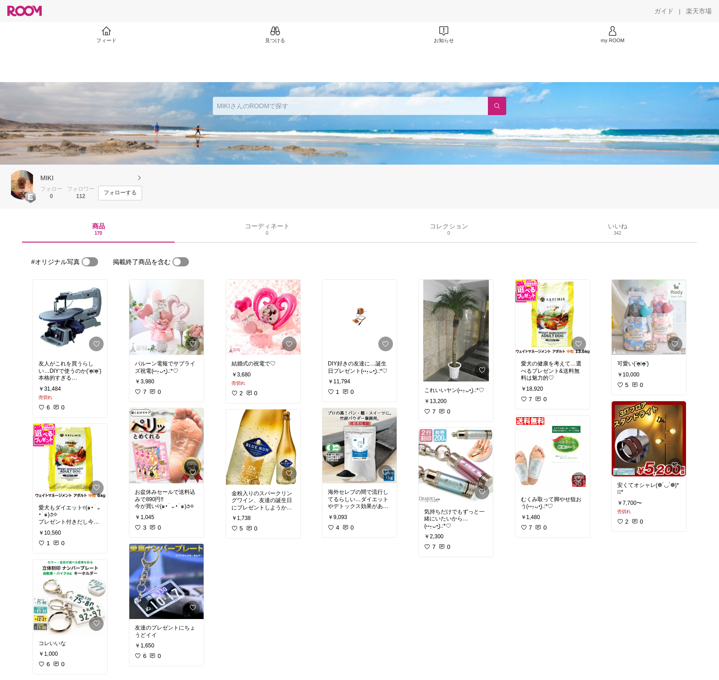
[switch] (90, 261)
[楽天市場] (699, 11)
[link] (70, 317)
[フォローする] (120, 193)
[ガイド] (664, 11)
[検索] (497, 106)
